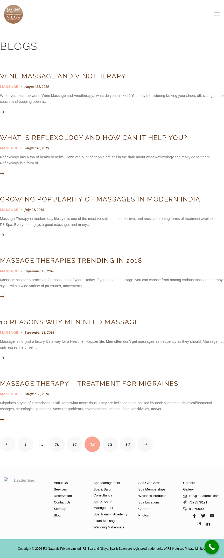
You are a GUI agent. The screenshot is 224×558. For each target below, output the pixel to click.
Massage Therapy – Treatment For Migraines (89, 383)
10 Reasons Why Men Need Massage (69, 322)
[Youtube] (212, 516)
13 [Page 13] (113, 441)
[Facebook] (194, 516)
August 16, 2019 (37, 148)
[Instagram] (199, 523)
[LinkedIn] (208, 523)
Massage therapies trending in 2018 (71, 260)
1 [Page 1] (28, 441)
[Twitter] (203, 516)
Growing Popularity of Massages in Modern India (100, 199)
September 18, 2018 (39, 271)
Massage (9, 87)
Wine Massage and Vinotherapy (63, 76)
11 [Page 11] (77, 441)
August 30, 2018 (37, 394)
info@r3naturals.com (204, 496)
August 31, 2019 (37, 86)
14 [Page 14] (130, 441)
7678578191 (198, 502)
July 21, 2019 (34, 209)
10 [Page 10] (60, 441)
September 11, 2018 (39, 332)
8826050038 (198, 509)
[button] (217, 14)
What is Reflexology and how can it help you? (93, 138)
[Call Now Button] (212, 547)
